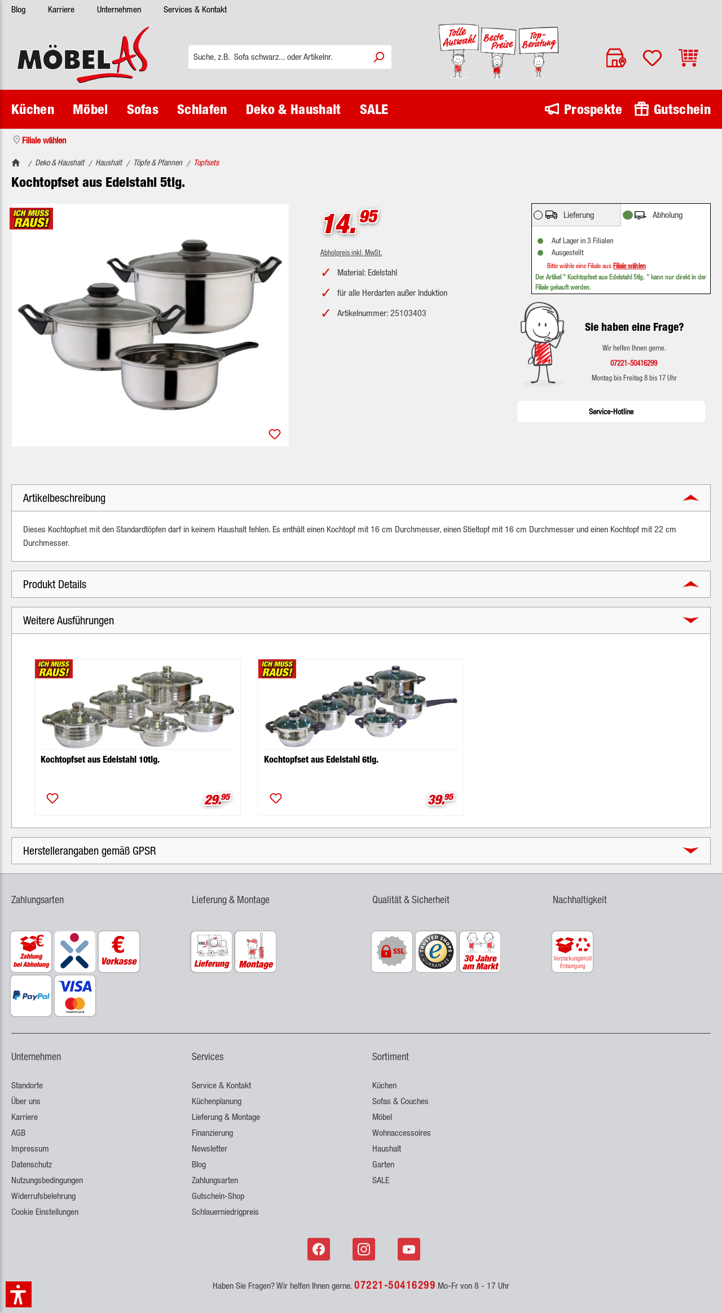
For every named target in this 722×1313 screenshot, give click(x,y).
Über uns (26, 1101)
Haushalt (386, 1148)
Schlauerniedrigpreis (225, 1211)
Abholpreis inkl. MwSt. (351, 252)
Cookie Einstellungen (44, 1211)
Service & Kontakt (221, 1085)
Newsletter (209, 1148)
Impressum (30, 1148)
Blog (18, 9)
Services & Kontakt (195, 9)
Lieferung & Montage (226, 1116)
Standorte (27, 1085)
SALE (380, 1180)
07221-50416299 (394, 1285)
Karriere (61, 9)
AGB (18, 1132)
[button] (361, 497)
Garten (383, 1164)
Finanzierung (212, 1132)
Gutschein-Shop (218, 1196)
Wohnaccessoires (401, 1132)
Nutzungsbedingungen (47, 1180)
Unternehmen (119, 9)
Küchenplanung (216, 1101)
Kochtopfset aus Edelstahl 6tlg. (321, 759)
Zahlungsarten (215, 1180)
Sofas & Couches (400, 1101)
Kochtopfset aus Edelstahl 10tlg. (100, 759)
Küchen (384, 1085)
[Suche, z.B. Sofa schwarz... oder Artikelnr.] (277, 57)
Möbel (382, 1116)
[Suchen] (378, 57)
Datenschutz (31, 1164)
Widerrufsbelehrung (43, 1196)
